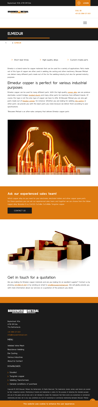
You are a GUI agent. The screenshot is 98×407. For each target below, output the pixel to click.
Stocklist (12, 372)
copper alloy (72, 92)
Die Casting (12, 353)
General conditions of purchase (22, 384)
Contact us (20, 210)
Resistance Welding (16, 349)
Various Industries (15, 357)
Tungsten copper (16, 376)
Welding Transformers (18, 380)
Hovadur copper (28, 101)
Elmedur (17, 43)
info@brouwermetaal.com (58, 285)
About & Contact (15, 361)
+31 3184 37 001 (20, 285)
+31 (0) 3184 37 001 (82, 12)
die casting (79, 101)
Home (10, 43)
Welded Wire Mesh (16, 345)
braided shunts (34, 95)
